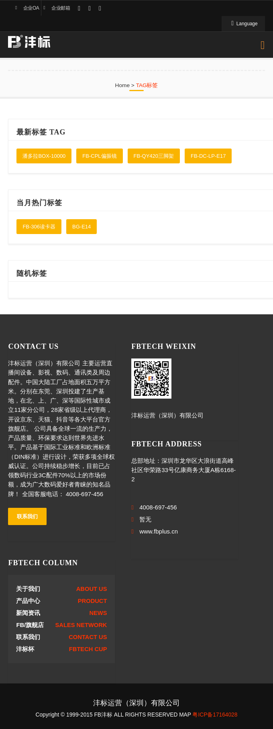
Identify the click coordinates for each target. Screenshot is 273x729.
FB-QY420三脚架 (154, 156)
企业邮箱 (60, 8)
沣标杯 (25, 649)
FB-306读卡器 (38, 227)
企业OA (31, 8)
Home (122, 85)
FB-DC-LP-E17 (208, 156)
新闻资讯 (28, 613)
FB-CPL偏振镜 (99, 156)
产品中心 (28, 601)
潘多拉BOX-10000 (43, 156)
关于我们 (28, 589)
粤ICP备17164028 (214, 715)
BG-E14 (81, 227)
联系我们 (27, 516)
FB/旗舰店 (30, 625)
